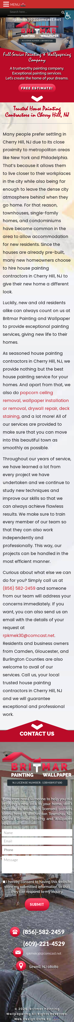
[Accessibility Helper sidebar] (69, 15)
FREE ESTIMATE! (37, 88)
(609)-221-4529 (44, 943)
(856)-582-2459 (43, 931)
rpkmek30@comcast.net (37, 19)
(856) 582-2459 (19, 588)
